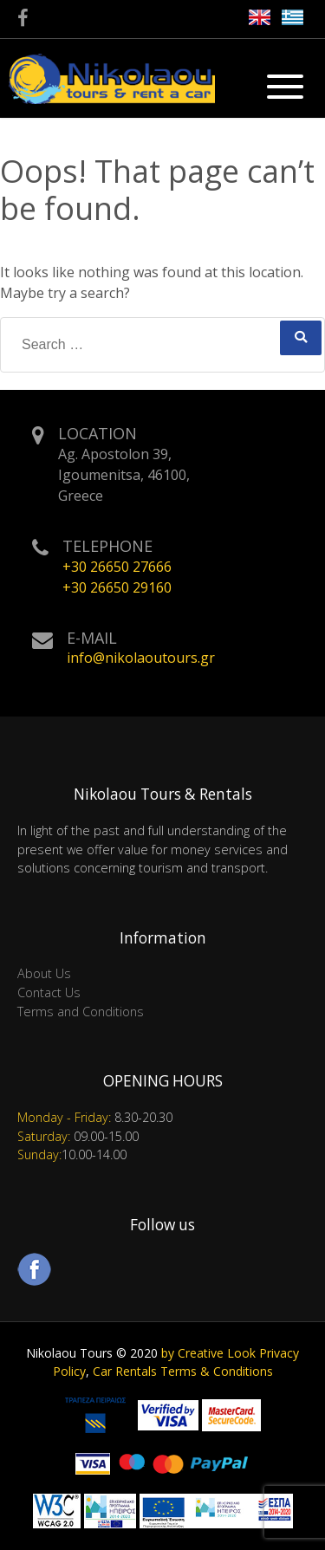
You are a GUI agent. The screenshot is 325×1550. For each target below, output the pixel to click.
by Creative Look (208, 1353)
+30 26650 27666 (117, 566)
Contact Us (49, 992)
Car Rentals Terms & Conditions (183, 1371)
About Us (44, 973)
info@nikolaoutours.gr (141, 657)
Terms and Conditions (80, 1011)
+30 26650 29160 (117, 587)
